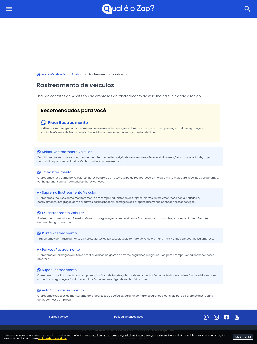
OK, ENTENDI (243, 337)
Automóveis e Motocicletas (62, 74)
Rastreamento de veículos (108, 74)
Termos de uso (58, 317)
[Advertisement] (128, 42)
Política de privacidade (129, 317)
